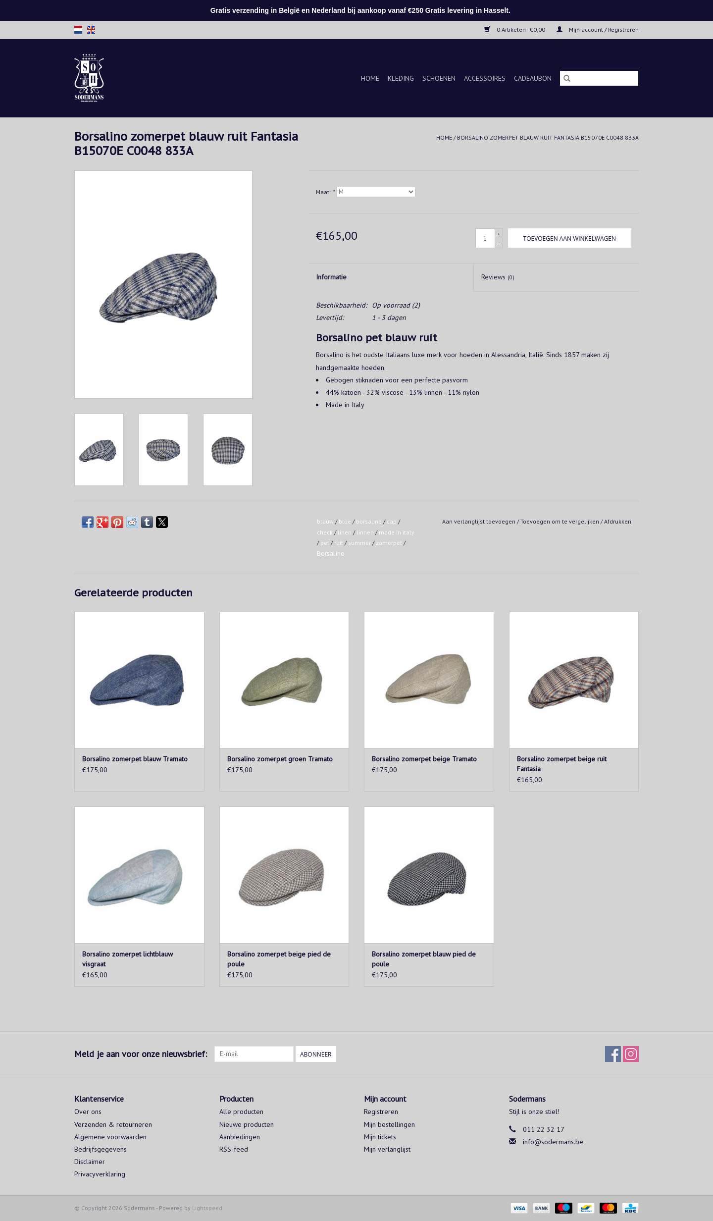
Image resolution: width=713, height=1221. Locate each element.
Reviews (497, 276)
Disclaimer (89, 1161)
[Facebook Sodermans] (613, 1054)
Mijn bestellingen (389, 1124)
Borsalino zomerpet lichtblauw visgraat (127, 959)
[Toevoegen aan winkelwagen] (569, 238)
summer (359, 542)
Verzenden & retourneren (113, 1124)
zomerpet (389, 542)
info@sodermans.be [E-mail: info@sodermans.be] (553, 1141)
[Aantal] (485, 238)
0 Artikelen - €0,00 (515, 29)
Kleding (401, 78)
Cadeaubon (533, 78)
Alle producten (241, 1111)
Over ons (88, 1111)
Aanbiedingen (239, 1136)
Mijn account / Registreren (598, 29)
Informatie (331, 276)
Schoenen (439, 78)
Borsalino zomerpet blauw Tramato (135, 758)
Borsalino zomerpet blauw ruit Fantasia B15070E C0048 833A (548, 137)
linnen (365, 532)
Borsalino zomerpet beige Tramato (424, 758)
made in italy (396, 532)
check (325, 532)
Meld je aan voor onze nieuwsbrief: (140, 1054)
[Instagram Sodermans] (631, 1054)
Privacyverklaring (99, 1173)
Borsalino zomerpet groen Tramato (280, 758)
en (91, 30)
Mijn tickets (380, 1136)
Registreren (381, 1111)
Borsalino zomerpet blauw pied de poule (424, 959)
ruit (338, 542)
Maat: (325, 192)
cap (392, 521)
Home (370, 78)
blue (345, 521)
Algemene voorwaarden (110, 1136)
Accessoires (485, 78)
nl (78, 30)
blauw (325, 521)
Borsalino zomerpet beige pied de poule (279, 959)
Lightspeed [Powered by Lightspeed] (207, 1208)
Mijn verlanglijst (387, 1149)
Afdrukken (617, 521)
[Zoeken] (599, 78)
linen (345, 532)
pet (324, 542)
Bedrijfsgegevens (100, 1149)
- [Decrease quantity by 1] (499, 242)
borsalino (369, 521)
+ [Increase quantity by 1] (499, 233)
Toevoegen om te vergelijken (560, 521)
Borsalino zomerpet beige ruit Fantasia (562, 763)
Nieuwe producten (246, 1124)
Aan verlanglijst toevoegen (479, 521)
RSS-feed (233, 1149)
